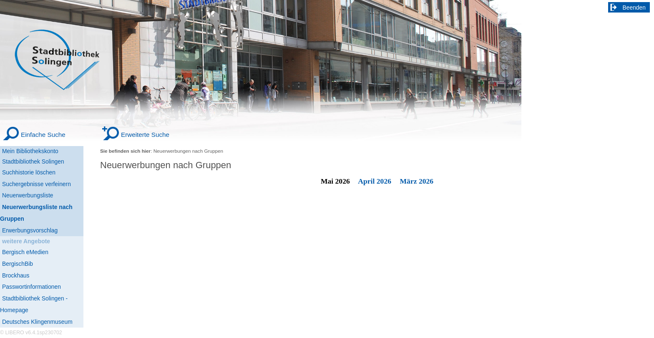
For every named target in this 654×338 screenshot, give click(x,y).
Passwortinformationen (31, 286)
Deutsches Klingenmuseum (37, 321)
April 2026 (374, 181)
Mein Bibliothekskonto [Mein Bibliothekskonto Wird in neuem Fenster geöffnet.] (30, 151)
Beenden (634, 7)
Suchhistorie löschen (28, 172)
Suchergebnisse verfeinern (36, 184)
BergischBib (17, 263)
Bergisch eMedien (25, 252)
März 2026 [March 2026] (417, 181)
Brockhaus (15, 275)
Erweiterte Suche (145, 134)
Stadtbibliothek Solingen (33, 161)
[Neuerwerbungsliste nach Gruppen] (41, 213)
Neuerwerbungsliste (27, 195)
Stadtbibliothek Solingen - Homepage (34, 304)
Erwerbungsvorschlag (30, 230)
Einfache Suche (43, 134)
